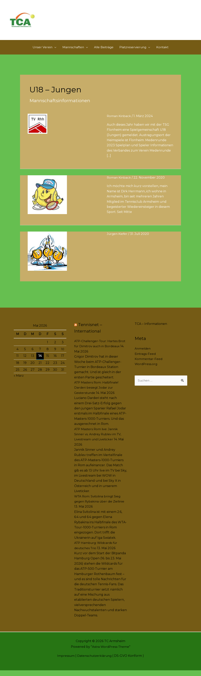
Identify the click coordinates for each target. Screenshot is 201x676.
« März (19, 381)
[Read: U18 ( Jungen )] (37, 129)
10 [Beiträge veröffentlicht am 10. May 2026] (62, 355)
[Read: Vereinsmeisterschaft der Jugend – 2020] (47, 257)
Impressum (65, 661)
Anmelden (143, 354)
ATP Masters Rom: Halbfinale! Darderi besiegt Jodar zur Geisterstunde (97, 393)
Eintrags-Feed (146, 359)
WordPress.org (146, 370)
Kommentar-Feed (149, 364)
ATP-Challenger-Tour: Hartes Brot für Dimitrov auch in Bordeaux (97, 352)
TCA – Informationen (151, 329)
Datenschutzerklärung (94, 661)
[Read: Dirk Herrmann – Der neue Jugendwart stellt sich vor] (47, 200)
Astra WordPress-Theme (110, 652)
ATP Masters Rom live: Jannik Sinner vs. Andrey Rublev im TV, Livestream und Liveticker (99, 440)
